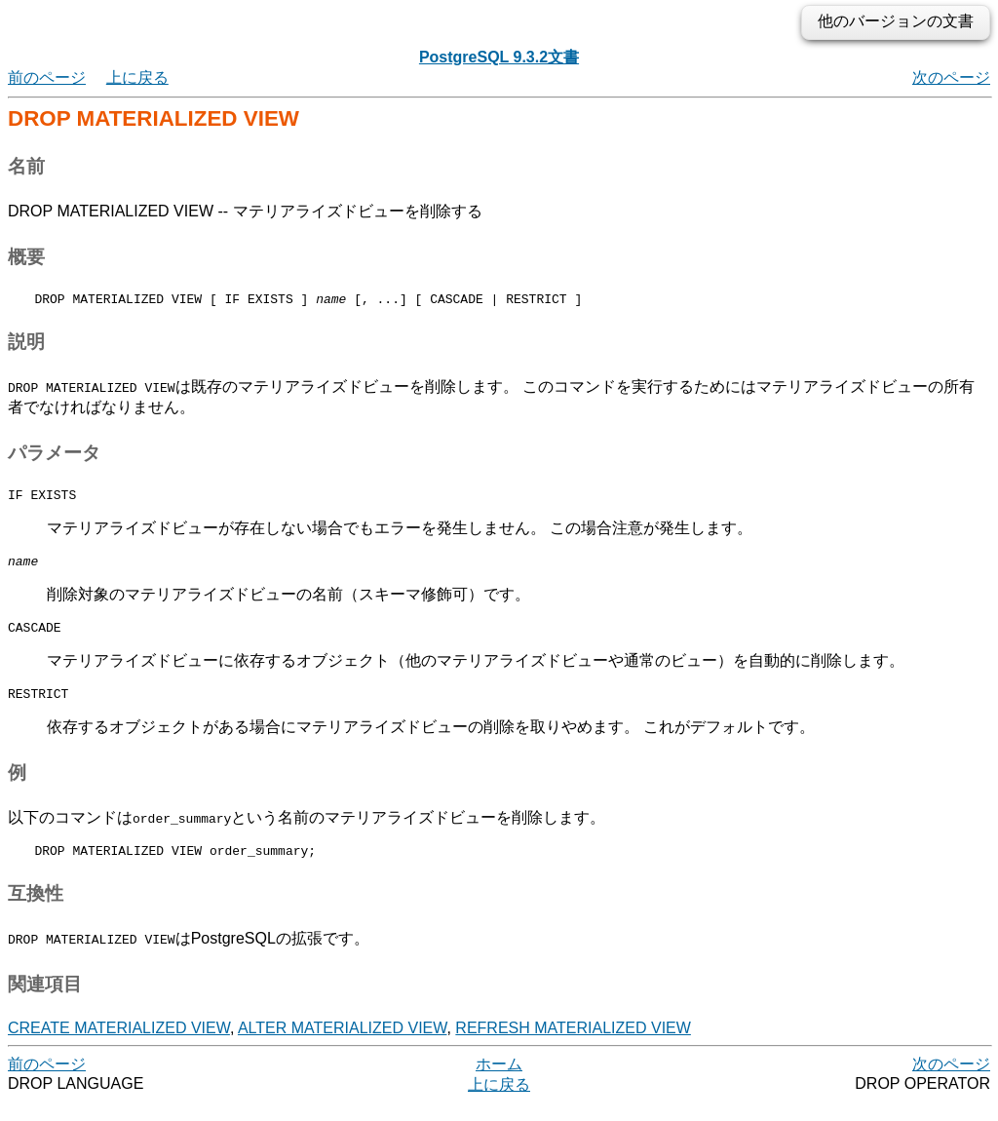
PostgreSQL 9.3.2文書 (499, 57)
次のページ (951, 77)
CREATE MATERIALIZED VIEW (119, 1045)
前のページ (47, 77)
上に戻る (137, 77)
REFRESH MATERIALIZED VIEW (573, 1045)
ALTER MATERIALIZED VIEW (342, 1045)
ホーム (499, 1081)
